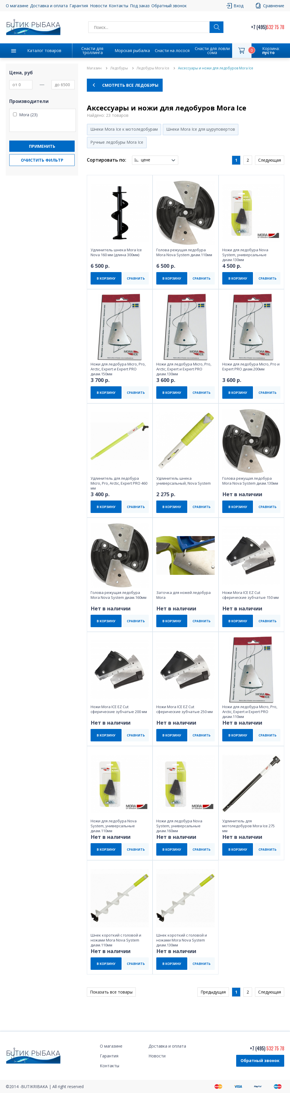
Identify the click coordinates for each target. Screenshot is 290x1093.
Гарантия (78, 5)
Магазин (94, 68)
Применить (42, 146)
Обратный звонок (169, 5)
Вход (238, 5)
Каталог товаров (44, 50)
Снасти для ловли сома (212, 50)
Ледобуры (119, 68)
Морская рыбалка (132, 50)
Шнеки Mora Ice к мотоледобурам (124, 129)
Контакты (118, 5)
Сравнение (273, 5)
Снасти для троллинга (92, 50)
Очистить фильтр (42, 160)
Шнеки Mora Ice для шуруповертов (200, 129)
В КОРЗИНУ (106, 278)
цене (145, 160)
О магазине (17, 5)
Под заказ (140, 5)
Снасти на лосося (172, 50)
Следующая (269, 160)
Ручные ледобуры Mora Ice (116, 142)
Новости (98, 5)
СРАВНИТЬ (136, 278)
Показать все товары (111, 992)
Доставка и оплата (49, 5)
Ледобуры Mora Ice (153, 68)
